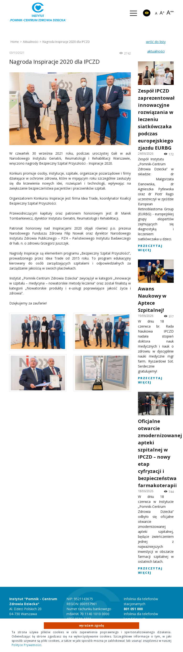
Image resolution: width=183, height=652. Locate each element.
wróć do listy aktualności (156, 46)
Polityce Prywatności (26, 645)
